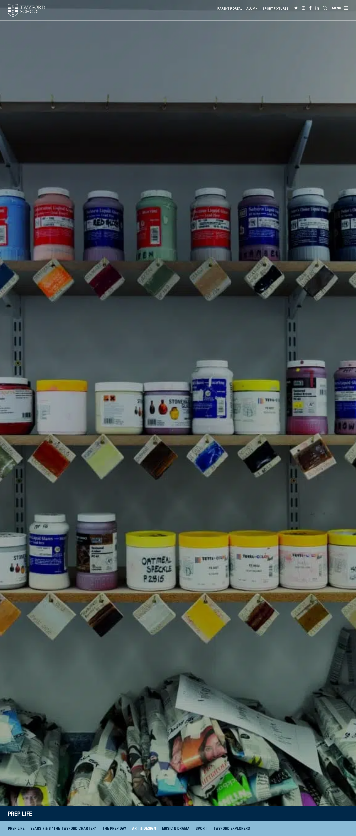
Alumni (252, 8)
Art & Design (144, 828)
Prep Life (20, 813)
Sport (201, 828)
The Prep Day (114, 828)
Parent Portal (229, 8)
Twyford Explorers (231, 828)
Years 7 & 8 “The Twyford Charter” (63, 828)
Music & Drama (176, 828)
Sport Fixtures (275, 8)
